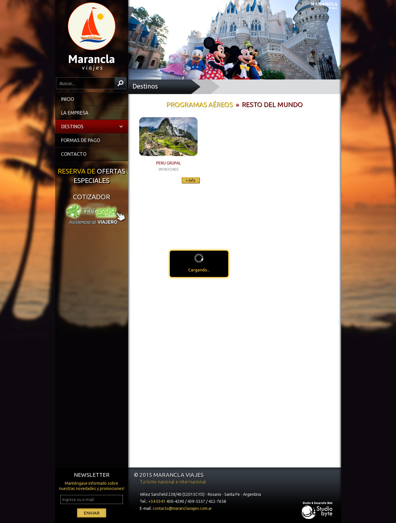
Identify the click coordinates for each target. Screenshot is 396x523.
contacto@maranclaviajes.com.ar (182, 508)
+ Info (191, 180)
